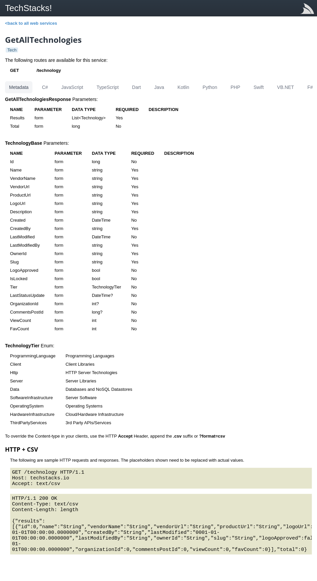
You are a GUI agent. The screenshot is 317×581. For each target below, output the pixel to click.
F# (310, 87)
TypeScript (108, 87)
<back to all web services (31, 23)
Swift (258, 87)
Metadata (18, 87)
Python (210, 87)
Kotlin (183, 87)
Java (159, 87)
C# (45, 87)
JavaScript (72, 87)
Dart (136, 87)
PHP (235, 87)
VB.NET (285, 87)
